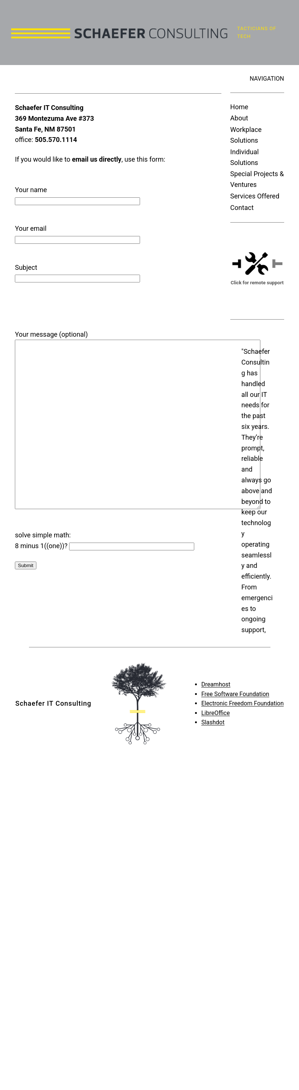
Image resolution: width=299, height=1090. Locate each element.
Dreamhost (215, 656)
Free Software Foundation (235, 666)
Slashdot (213, 694)
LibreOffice (215, 685)
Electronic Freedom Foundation (242, 675)
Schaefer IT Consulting (53, 675)
